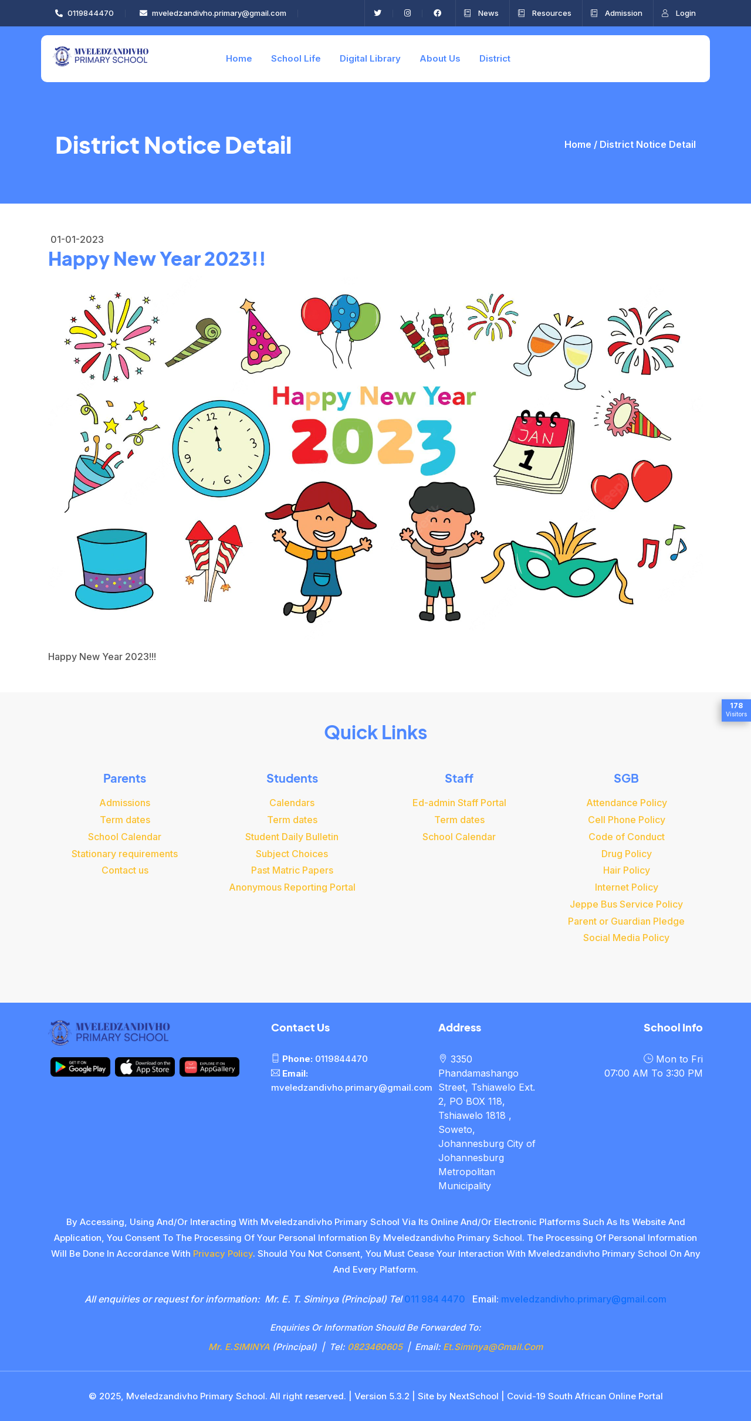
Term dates (125, 819)
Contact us (125, 870)
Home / (582, 144)
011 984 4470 (434, 1299)
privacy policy (223, 1253)
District (494, 58)
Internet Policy (626, 887)
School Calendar (124, 837)
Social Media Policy (626, 937)
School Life (296, 58)
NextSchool (474, 1396)
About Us (440, 58)
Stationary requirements (125, 854)
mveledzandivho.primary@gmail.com (213, 13)
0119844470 (84, 13)
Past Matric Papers (292, 870)
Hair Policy (626, 870)
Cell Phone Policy (626, 819)
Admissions (124, 802)
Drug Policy (626, 854)
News (481, 13)
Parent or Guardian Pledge (626, 921)
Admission (616, 13)
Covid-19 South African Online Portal (585, 1396)
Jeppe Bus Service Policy (626, 904)
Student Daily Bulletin (292, 837)
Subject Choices (292, 854)
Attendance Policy (626, 802)
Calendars (291, 802)
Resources (544, 13)
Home (239, 58)
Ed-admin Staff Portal (459, 802)
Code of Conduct (626, 837)
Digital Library (370, 58)
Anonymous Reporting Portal (292, 887)
